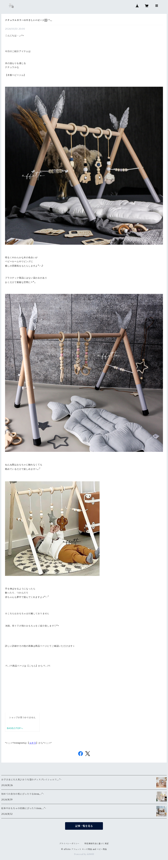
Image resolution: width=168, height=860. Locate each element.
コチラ (32, 743)
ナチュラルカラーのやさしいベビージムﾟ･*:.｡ (28, 20)
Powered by (84, 854)
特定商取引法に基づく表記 (96, 843)
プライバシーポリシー (69, 843)
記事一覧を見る (84, 826)
